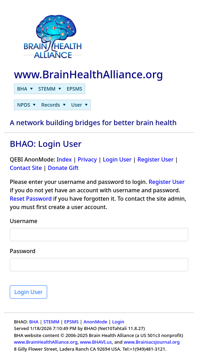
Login (118, 321)
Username (23, 221)
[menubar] (49, 89)
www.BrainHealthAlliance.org (46, 342)
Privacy (87, 159)
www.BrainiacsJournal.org (151, 342)
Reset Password (31, 198)
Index (64, 159)
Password (23, 251)
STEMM (51, 321)
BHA (34, 321)
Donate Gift (63, 168)
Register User (156, 159)
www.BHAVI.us (96, 342)
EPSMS (71, 321)
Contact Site (26, 168)
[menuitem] (25, 89)
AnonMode (95, 321)
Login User (117, 159)
